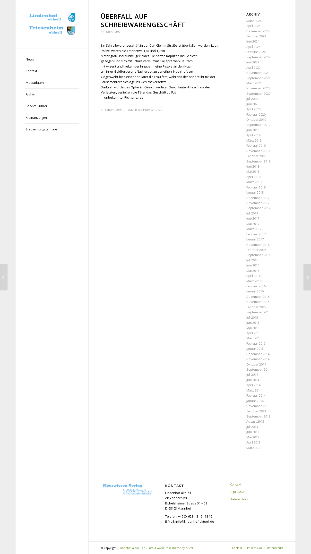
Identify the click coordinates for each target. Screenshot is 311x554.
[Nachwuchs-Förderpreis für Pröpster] (307, 277)
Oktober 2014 (256, 364)
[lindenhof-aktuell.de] (52, 24)
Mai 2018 (252, 171)
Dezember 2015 (257, 296)
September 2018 (258, 161)
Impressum (238, 491)
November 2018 (257, 151)
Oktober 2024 (256, 36)
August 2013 (255, 421)
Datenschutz (239, 499)
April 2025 (253, 26)
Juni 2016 (252, 265)
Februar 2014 (256, 395)
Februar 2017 (256, 234)
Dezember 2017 (257, 198)
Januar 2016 (255, 291)
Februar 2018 (256, 187)
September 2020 (258, 93)
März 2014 (253, 390)
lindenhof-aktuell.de (132, 548)
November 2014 (257, 359)
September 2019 (258, 124)
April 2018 (253, 177)
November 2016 (257, 244)
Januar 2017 (255, 239)
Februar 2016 (256, 286)
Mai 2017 (252, 224)
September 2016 (258, 255)
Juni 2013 (252, 432)
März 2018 (253, 182)
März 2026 (253, 20)
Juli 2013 (252, 427)
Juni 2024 (252, 41)
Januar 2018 (255, 192)
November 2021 (257, 72)
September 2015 (258, 312)
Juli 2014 (252, 374)
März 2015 (253, 338)
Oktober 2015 (256, 307)
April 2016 (253, 275)
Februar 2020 (256, 114)
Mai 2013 (252, 437)
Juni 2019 (252, 130)
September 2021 (258, 78)
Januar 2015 (255, 348)
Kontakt (235, 484)
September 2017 (258, 208)
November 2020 (257, 88)
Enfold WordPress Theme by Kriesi (170, 548)
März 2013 (253, 447)
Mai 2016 (252, 270)
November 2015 (257, 301)
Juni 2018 (252, 166)
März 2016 (253, 281)
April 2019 (253, 135)
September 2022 (258, 57)
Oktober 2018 (256, 156)
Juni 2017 (252, 218)
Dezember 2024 (257, 31)
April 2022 (253, 67)
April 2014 (253, 385)
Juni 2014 (252, 380)
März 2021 (253, 83)
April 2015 (253, 333)
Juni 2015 (252, 322)
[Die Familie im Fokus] (4, 277)
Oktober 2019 (256, 119)
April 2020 (253, 109)
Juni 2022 (252, 62)
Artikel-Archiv (110, 31)
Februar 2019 (256, 145)
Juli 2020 (252, 98)
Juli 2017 (252, 213)
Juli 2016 (252, 260)
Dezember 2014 (257, 354)
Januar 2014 (255, 401)
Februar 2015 (256, 343)
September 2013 (258, 416)
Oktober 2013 (256, 411)
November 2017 (257, 203)
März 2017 (253, 229)
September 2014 (258, 369)
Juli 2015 (252, 317)
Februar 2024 (256, 52)
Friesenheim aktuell (148, 109)
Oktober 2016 (256, 249)
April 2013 (253, 442)
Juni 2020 (252, 104)
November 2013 (257, 406)
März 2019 (253, 140)
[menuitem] (52, 59)
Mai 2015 (252, 328)
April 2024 (253, 46)
